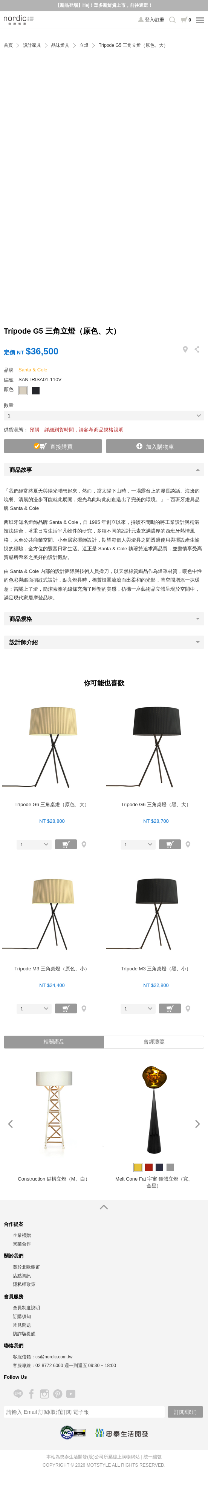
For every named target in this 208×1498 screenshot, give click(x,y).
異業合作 (22, 1244)
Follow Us (15, 1377)
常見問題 (22, 1325)
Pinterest (57, 1394)
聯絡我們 (13, 1346)
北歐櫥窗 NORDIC (19, 20)
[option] (54, 1124)
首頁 (8, 45)
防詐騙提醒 (24, 1333)
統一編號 (153, 1457)
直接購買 (61, 446)
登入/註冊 (154, 19)
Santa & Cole (32, 370)
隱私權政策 (24, 1284)
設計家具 (32, 45)
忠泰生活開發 (121, 1433)
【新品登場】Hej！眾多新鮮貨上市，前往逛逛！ (104, 5)
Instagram (44, 1394)
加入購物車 (160, 446)
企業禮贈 (22, 1235)
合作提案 (13, 1224)
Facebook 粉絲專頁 (31, 1394)
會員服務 (13, 1296)
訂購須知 (22, 1316)
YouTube (71, 1394)
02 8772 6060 (49, 1365)
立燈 (84, 45)
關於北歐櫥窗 (26, 1267)
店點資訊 (22, 1275)
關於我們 (13, 1256)
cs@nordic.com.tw (53, 1356)
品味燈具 (60, 45)
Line (18, 1394)
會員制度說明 (26, 1307)
